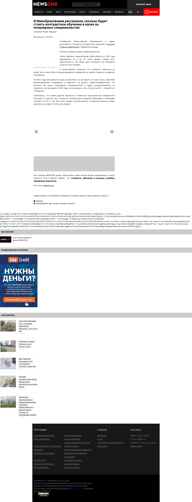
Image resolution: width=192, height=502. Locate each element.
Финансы (119, 12)
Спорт (49, 12)
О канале (106, 12)
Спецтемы (94, 12)
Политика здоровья (44, 453)
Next (111, 131)
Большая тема (41, 467)
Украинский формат (44, 435)
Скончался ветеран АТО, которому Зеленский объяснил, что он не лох (28, 326)
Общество (39, 201)
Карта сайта (136, 446)
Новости (38, 12)
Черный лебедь (71, 464)
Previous (36, 131)
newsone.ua (48, 185)
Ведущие (101, 435)
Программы (70, 12)
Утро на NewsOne (73, 435)
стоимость (71, 203)
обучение (63, 203)
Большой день (72, 467)
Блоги (82, 12)
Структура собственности (110, 442)
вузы (50, 203)
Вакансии (102, 446)
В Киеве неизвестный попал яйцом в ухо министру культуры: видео (28, 381)
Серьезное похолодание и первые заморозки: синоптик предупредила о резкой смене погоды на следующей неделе (27, 406)
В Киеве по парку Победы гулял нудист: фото (26, 344)
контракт (56, 203)
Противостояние (73, 460)
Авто (58, 12)
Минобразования (42, 203)
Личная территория (44, 464)
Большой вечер (42, 439)
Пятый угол (40, 460)
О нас (100, 439)
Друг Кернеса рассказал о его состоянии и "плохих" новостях (27, 362)
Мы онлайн (7, 232)
